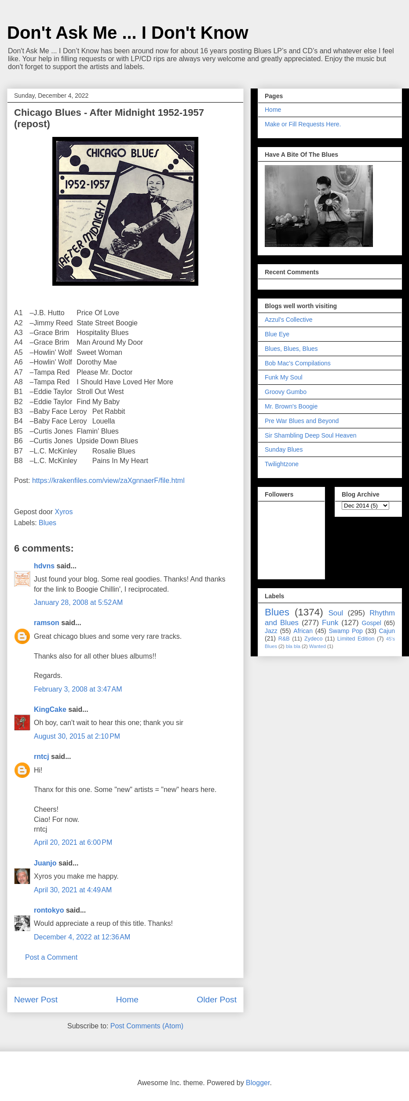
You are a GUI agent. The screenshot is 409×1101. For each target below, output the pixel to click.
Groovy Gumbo (286, 391)
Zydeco (313, 639)
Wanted (317, 646)
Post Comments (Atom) (146, 1026)
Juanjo (45, 863)
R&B (284, 639)
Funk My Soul (284, 377)
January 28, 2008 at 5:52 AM (78, 602)
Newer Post (36, 999)
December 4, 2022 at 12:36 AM (82, 937)
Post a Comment (51, 957)
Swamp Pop (346, 630)
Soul (336, 613)
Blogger (258, 1082)
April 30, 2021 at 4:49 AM (73, 890)
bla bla (293, 646)
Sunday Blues (284, 449)
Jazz (271, 630)
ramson (46, 622)
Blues (47, 523)
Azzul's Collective (289, 319)
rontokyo (49, 910)
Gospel (371, 622)
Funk (330, 623)
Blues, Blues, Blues (291, 348)
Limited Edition (356, 639)
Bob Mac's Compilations (298, 363)
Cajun (387, 630)
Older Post (217, 999)
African (303, 630)
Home (127, 999)
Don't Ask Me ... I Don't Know (127, 32)
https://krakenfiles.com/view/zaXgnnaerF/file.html (108, 480)
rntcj (41, 756)
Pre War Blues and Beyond (302, 420)
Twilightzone (282, 464)
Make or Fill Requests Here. (303, 124)
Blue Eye (277, 334)
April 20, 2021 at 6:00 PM (73, 842)
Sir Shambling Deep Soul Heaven (311, 435)
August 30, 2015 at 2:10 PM (77, 736)
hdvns (44, 566)
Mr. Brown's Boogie (291, 406)
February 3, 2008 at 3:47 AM (78, 689)
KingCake (50, 709)
